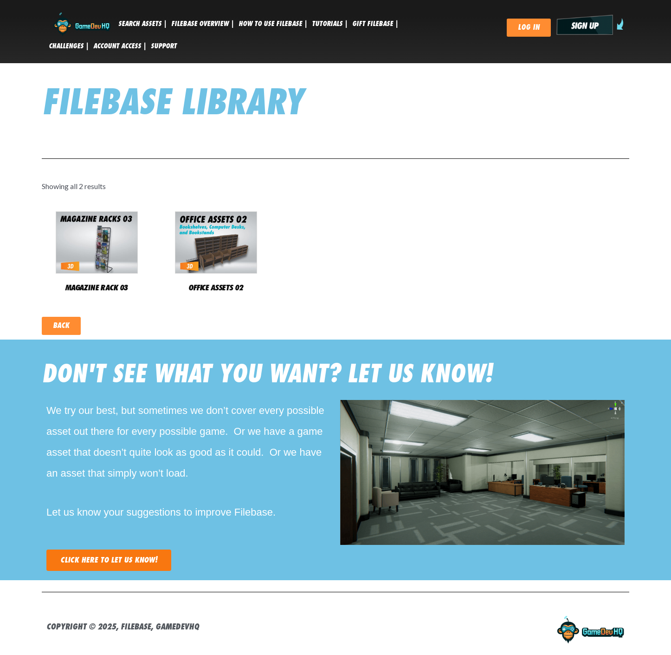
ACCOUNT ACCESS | (119, 46)
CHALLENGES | (69, 46)
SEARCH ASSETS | (142, 23)
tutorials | (330, 23)
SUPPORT (164, 46)
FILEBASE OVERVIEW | (202, 23)
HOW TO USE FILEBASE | (273, 23)
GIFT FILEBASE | (375, 23)
